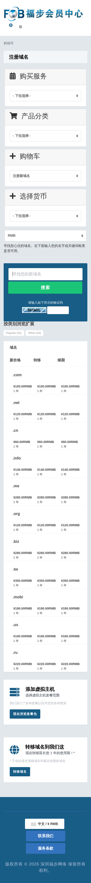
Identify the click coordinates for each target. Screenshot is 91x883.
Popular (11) (14, 332)
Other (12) (34, 332)
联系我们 (45, 836)
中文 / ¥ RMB (44, 824)
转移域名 (20, 771)
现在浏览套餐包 (25, 714)
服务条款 (45, 848)
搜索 (45, 287)
